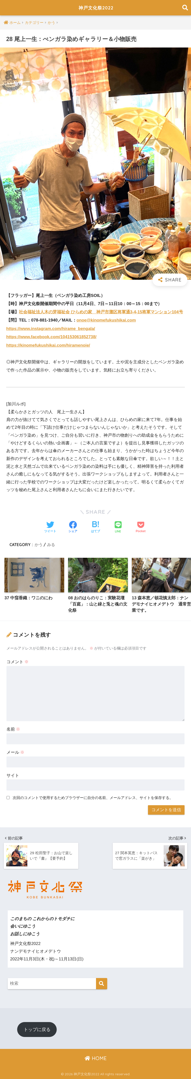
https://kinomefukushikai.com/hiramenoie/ (48, 344)
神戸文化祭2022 (96, 7)
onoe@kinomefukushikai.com (107, 320)
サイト (12, 775)
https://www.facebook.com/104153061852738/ (52, 336)
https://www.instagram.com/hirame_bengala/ (51, 328)
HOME (96, 1058)
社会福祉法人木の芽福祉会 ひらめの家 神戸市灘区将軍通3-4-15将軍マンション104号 (101, 312)
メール (15, 752)
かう (39, 543)
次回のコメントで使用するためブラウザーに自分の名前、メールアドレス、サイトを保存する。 (93, 797)
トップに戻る (37, 1029)
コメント (17, 661)
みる (51, 543)
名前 (13, 729)
